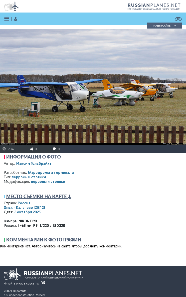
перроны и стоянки (29, 177)
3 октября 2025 (27, 212)
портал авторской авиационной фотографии (154, 9)
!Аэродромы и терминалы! (51, 172)
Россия (24, 203)
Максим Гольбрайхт (34, 163)
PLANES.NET (154, 5)
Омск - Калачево (24, 207)
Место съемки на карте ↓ (38, 196)
